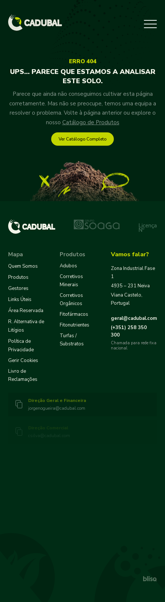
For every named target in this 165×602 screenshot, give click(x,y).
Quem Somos (23, 266)
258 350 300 (129, 331)
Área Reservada (25, 310)
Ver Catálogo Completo (82, 139)
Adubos (68, 266)
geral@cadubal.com (134, 318)
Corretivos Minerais (71, 280)
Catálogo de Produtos (90, 122)
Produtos (18, 277)
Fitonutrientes (74, 325)
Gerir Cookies (23, 360)
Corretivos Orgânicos (71, 299)
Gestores (18, 288)
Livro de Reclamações (22, 375)
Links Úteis (20, 299)
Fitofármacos (74, 314)
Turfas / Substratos (72, 339)
